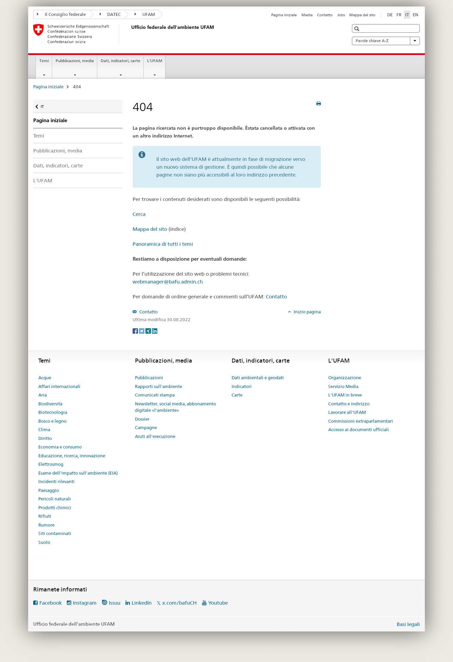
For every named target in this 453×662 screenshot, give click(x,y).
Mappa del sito (362, 15)
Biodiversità (50, 403)
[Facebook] (136, 330)
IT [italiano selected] (407, 14)
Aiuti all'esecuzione (155, 436)
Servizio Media (343, 386)
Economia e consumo (60, 446)
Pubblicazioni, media (75, 60)
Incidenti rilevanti (56, 481)
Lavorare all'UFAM (347, 412)
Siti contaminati (54, 533)
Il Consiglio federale (61, 14)
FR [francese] (398, 14)
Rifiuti (44, 516)
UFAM (145, 14)
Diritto (45, 438)
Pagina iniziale (284, 15)
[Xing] (148, 330)
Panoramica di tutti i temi (163, 244)
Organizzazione (344, 377)
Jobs (341, 15)
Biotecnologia (52, 412)
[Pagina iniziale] (129, 33)
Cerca (139, 214)
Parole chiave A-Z (386, 40)
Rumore (46, 525)
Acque (44, 377)
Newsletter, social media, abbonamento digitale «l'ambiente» (175, 407)
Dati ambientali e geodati (258, 377)
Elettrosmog (50, 464)
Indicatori (242, 386)
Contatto (325, 15)
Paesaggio (48, 490)
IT (46, 105)
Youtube (218, 603)
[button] (357, 28)
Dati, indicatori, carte (120, 60)
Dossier (142, 419)
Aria (42, 395)
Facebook (50, 603)
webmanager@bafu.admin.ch (168, 281)
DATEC (110, 14)
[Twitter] (142, 330)
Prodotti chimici (54, 507)
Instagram (85, 603)
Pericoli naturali (54, 498)
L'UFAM (154, 60)
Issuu (114, 603)
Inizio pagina (307, 311)
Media (307, 15)
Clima (44, 429)
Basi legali (408, 624)
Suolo (44, 542)
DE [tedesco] (390, 14)
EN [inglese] (415, 14)
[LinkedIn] (154, 330)
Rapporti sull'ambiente (158, 386)
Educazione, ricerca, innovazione (71, 455)
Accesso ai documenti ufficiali (358, 429)
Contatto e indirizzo (349, 403)
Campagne (146, 427)
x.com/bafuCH (179, 603)
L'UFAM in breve (345, 395)
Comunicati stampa (155, 395)
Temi (44, 60)
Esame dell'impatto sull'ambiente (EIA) (78, 473)
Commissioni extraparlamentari (360, 421)
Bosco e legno (52, 421)
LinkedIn (142, 603)
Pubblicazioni (149, 377)
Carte (237, 395)
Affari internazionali (59, 386)
